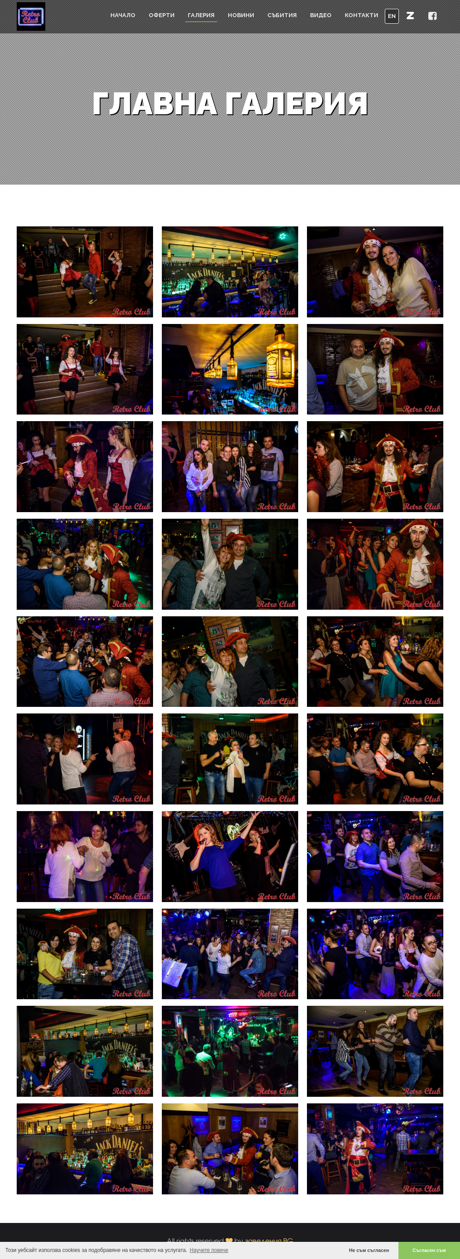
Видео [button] (321, 15)
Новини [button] (241, 15)
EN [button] (392, 16)
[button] (410, 15)
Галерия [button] (201, 15)
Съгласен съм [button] (429, 1250)
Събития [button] (282, 15)
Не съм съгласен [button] (369, 1250)
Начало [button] (122, 15)
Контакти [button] (361, 15)
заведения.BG (269, 1241)
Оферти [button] (162, 15)
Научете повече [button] (209, 1250)
